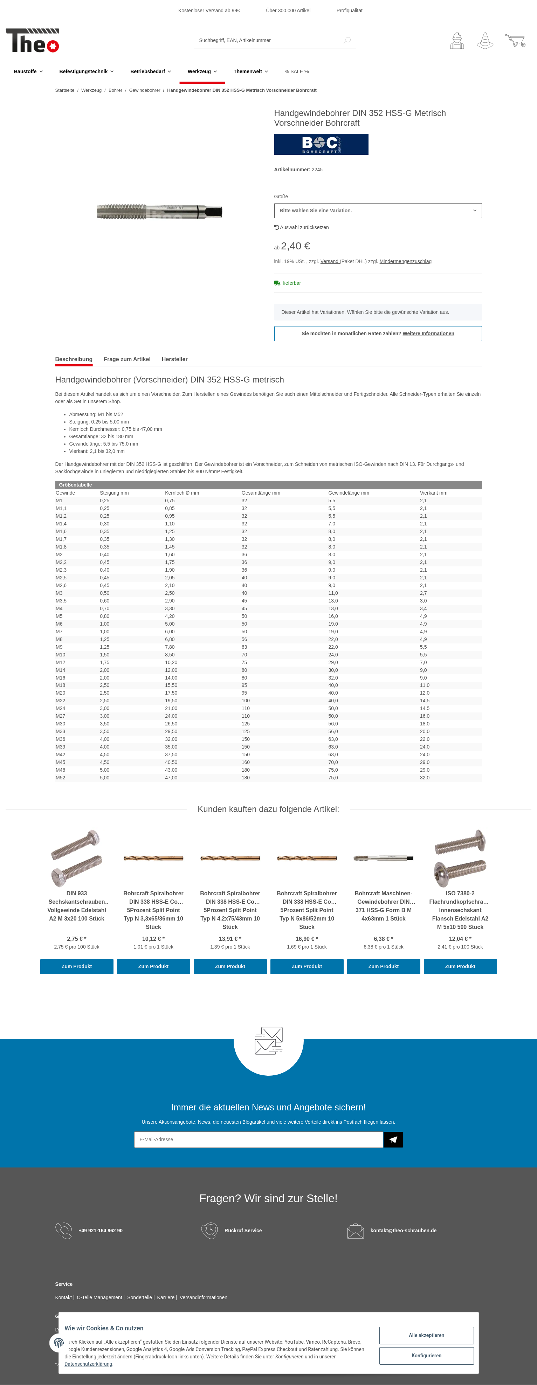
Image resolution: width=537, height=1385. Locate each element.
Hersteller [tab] (175, 360)
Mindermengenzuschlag (406, 261)
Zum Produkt (77, 967)
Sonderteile (140, 1298)
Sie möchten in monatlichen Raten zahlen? (378, 334)
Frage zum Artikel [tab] (127, 360)
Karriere (166, 1298)
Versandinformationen (203, 1298)
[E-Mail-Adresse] (259, 1140)
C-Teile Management (100, 1298)
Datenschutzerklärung (111, 1364)
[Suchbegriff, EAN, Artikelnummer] (266, 40)
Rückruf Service (243, 1230)
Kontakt (64, 1298)
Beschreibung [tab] (74, 360)
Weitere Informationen (429, 334)
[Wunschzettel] (485, 41)
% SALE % (297, 72)
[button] (457, 41)
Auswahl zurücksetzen (301, 227)
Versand (330, 261)
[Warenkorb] (515, 41)
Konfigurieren (421, 1354)
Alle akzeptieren (421, 1336)
